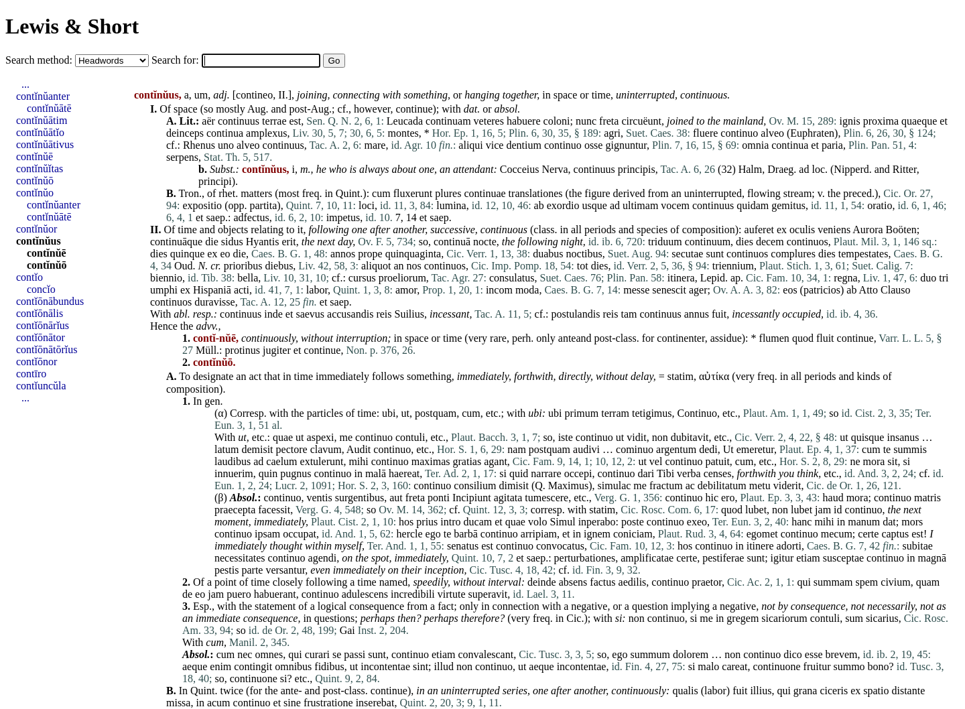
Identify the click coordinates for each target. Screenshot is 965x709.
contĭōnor (36, 361)
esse (814, 654)
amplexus (266, 133)
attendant (473, 169)
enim (220, 666)
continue (413, 109)
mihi (358, 461)
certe (868, 533)
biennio (166, 277)
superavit (488, 594)
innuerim (233, 473)
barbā (466, 533)
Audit (358, 449)
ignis (850, 121)
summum (650, 654)
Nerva (554, 169)
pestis (226, 570)
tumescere (546, 497)
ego (433, 533)
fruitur (817, 666)
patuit (717, 461)
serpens (182, 157)
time (601, 95)
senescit (669, 290)
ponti (439, 497)
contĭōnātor (40, 337)
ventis (319, 497)
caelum (281, 461)
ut (405, 413)
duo (928, 277)
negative (589, 606)
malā (375, 473)
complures (793, 253)
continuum (707, 241)
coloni (556, 121)
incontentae (385, 666)
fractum (666, 485)
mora (873, 461)
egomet (762, 533)
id (838, 509)
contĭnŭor (36, 229)
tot (582, 265)
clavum (326, 449)
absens (573, 582)
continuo (739, 133)
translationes (536, 193)
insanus (903, 437)
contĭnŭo (35, 192)
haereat (404, 473)
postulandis (575, 314)
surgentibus (359, 497)
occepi (578, 473)
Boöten (901, 229)
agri (612, 133)
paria (832, 145)
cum (381, 193)
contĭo (29, 277)
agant (495, 461)
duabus (548, 253)
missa (178, 702)
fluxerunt (413, 193)
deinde (541, 582)
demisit (257, 449)
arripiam (539, 533)
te (887, 449)
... (25, 84)
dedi (708, 449)
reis (383, 314)
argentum (676, 449)
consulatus (512, 277)
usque (594, 205)
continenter (680, 338)
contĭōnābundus (50, 301)
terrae (274, 121)
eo (225, 253)
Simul (562, 521)
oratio (879, 205)
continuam (448, 121)
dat (889, 521)
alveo (772, 133)
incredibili (413, 594)
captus (895, 533)
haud (833, 497)
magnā (932, 558)
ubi (388, 413)
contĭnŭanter (43, 96)
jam (823, 509)
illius (760, 690)
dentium (523, 145)
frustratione (328, 702)
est (296, 121)
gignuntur (626, 145)
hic (711, 497)
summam (833, 582)
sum (854, 618)
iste (565, 437)
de (187, 594)
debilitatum (722, 485)
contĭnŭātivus (45, 144)
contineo (254, 95)
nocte (485, 241)
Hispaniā (212, 290)
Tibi (665, 473)
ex (782, 229)
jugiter (277, 350)
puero (239, 594)
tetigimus (652, 413)
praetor (707, 582)
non (660, 437)
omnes (269, 654)
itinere (760, 546)
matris (927, 497)
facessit (274, 509)
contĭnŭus (38, 241)
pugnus (295, 473)
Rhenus (199, 145)
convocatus (560, 546)
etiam (808, 558)
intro (450, 521)
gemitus (788, 205)
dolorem (690, 654)
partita (263, 205)
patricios (821, 290)
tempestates (863, 253)
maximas (430, 461)
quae (283, 437)
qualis (685, 690)
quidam (752, 205)
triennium (733, 265)
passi (354, 654)
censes (718, 473)
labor (317, 290)
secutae (687, 253)
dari (645, 473)
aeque (194, 666)
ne (855, 461)
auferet (759, 229)
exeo (697, 521)
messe (636, 290)
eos (790, 290)
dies (744, 241)
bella (247, 277)
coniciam (633, 533)
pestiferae (723, 558)
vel (656, 461)
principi (215, 181)
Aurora (867, 229)
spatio (876, 690)
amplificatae (647, 558)
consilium (475, 485)
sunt (715, 253)
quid (518, 473)
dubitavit (690, 437)
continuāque (176, 241)
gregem (742, 618)
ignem (597, 533)
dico (792, 654)
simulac (614, 485)
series (515, 690)
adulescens (365, 594)
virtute (452, 594)
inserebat (375, 702)
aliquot (376, 265)
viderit (787, 485)
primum (582, 413)
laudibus (232, 461)
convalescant (486, 654)
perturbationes (585, 558)
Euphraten (812, 133)
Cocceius (519, 169)
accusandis (350, 314)
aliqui (470, 145)
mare (374, 145)
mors (912, 521)
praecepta (234, 509)
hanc (801, 521)
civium (895, 582)
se (336, 654)
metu (760, 485)
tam (629, 314)
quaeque (919, 121)
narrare (546, 473)
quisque (868, 437)
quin (268, 473)
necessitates (239, 558)
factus (602, 582)
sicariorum (784, 618)
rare (498, 338)
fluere (705, 133)
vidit (636, 437)
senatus (462, 546)
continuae (484, 193)
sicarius (882, 618)
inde (273, 314)
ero (727, 497)
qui (803, 582)
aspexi (320, 437)
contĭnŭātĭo (40, 132)
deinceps (185, 133)
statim (680, 376)
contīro (31, 373)
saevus (310, 314)
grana (805, 690)
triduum (665, 241)
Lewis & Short (72, 26)
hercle (410, 533)
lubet (756, 509)
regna (846, 277)
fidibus (329, 666)
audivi (586, 449)
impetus (343, 217)
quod (803, 338)
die (211, 241)
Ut (728, 449)
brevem (842, 654)
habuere (524, 121)
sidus (232, 241)
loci (367, 205)
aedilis (633, 582)
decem (770, 241)
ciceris (834, 690)
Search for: (176, 60)
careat (734, 666)
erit (288, 241)
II (281, 95)
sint (420, 666)
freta (609, 121)
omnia (755, 145)
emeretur (755, 449)
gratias (467, 461)
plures (448, 193)
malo (708, 666)
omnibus (293, 666)
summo (848, 666)
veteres (489, 121)
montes (402, 133)
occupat (299, 533)
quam (928, 582)
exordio (563, 205)
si (906, 461)
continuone (777, 666)
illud (444, 666)
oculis (802, 229)
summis (910, 449)
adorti (789, 546)
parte (252, 570)
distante (908, 690)
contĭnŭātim (41, 120)
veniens (834, 229)
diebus (279, 265)
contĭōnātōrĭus (47, 349)
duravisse (214, 302)
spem (867, 582)
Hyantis (262, 241)
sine (292, 702)
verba (689, 473)
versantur (285, 570)
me (345, 437)
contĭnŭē (34, 156)
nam (516, 449)
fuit (719, 314)
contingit (253, 666)
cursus (362, 277)
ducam (478, 521)
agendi (322, 558)
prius (427, 521)
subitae (918, 546)
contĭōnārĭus (42, 325)
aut (396, 497)
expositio (202, 205)
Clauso (895, 290)
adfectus (251, 217)
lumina (451, 205)
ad (804, 169)
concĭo (41, 289)
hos (406, 521)
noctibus (584, 253)
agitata (508, 497)
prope (370, 253)
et (944, 121)
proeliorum (402, 277)
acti (241, 290)
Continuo (698, 413)
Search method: (40, 60)
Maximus (568, 485)
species (652, 229)
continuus (238, 121)
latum (226, 449)
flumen (774, 338)
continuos (807, 241)
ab (539, 205)
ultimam (640, 205)
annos (342, 253)
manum (864, 521)
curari (317, 654)
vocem (675, 205)
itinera (681, 277)
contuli (410, 437)
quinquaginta (413, 253)
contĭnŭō (35, 180)
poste (632, 521)
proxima (881, 121)
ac (690, 485)
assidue (726, 338)
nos (414, 265)
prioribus (243, 265)
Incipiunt (471, 497)
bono (878, 666)
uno (226, 145)
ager (698, 290)
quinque (187, 253)
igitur (782, 558)
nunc (586, 121)
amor (406, 290)
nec (244, 654)
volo (537, 521)
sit (892, 461)
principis (636, 169)
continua (224, 133)
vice (495, 145)
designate (213, 376)
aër (208, 121)
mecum (836, 533)
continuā (452, 241)
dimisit (513, 485)
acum (219, 702)
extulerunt (322, 461)
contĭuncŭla (41, 385)
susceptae (843, 558)
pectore (292, 449)
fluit (825, 338)
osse (593, 145)
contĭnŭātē (49, 108)
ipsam (267, 533)
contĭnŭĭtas (39, 168)
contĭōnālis (39, 313)
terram (615, 413)
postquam (435, 413)
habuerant (275, 594)
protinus (242, 350)
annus (696, 314)
